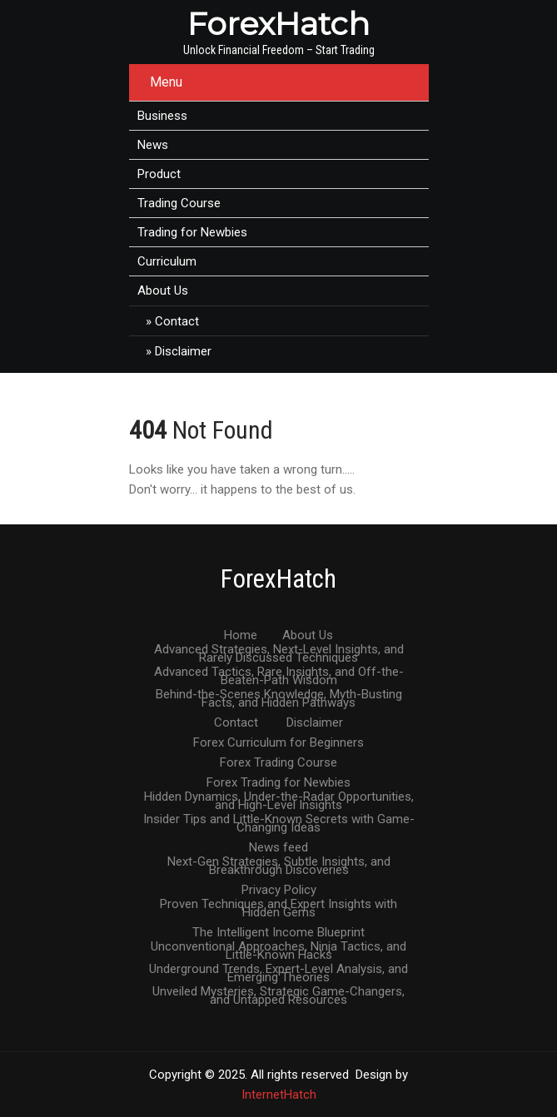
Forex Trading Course (278, 763)
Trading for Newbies (192, 232)
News (152, 144)
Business (162, 115)
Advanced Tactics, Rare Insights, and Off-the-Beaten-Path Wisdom (279, 673)
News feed (278, 848)
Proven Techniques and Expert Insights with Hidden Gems (278, 905)
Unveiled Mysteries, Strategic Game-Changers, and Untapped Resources (278, 992)
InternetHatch (278, 1094)
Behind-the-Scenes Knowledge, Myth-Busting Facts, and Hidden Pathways (279, 695)
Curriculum (166, 261)
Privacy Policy (278, 891)
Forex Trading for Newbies (278, 783)
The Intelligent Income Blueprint (278, 933)
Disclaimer (183, 351)
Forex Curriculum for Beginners (278, 743)
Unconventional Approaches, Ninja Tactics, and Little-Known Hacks (278, 947)
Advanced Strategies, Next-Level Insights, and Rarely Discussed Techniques (279, 650)
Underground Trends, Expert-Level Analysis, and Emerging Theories (278, 970)
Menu (166, 82)
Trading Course (179, 203)
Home (240, 636)
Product (159, 173)
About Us (162, 290)
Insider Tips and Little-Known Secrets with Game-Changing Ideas (279, 820)
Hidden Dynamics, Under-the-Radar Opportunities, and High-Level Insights (279, 797)
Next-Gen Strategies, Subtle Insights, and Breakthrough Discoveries (278, 862)
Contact (177, 321)
